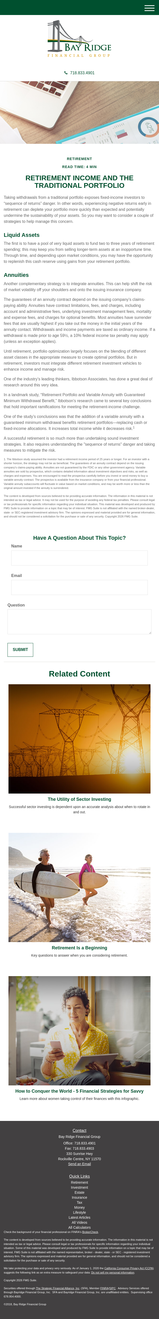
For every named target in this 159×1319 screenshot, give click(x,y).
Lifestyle (79, 1212)
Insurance (79, 1197)
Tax (79, 1202)
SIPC (112, 1288)
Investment (79, 1187)
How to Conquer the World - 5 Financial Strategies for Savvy (79, 1091)
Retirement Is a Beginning (79, 947)
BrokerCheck (90, 1231)
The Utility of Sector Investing (79, 799)
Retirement (79, 1182)
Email (16, 575)
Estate (80, 1192)
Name (16, 546)
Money (79, 1207)
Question (16, 605)
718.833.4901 (79, 73)
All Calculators (79, 1227)
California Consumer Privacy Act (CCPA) (129, 1268)
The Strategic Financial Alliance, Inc (57, 1288)
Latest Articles (79, 1217)
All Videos (79, 1222)
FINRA (104, 1288)
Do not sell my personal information (112, 1272)
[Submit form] (20, 650)
